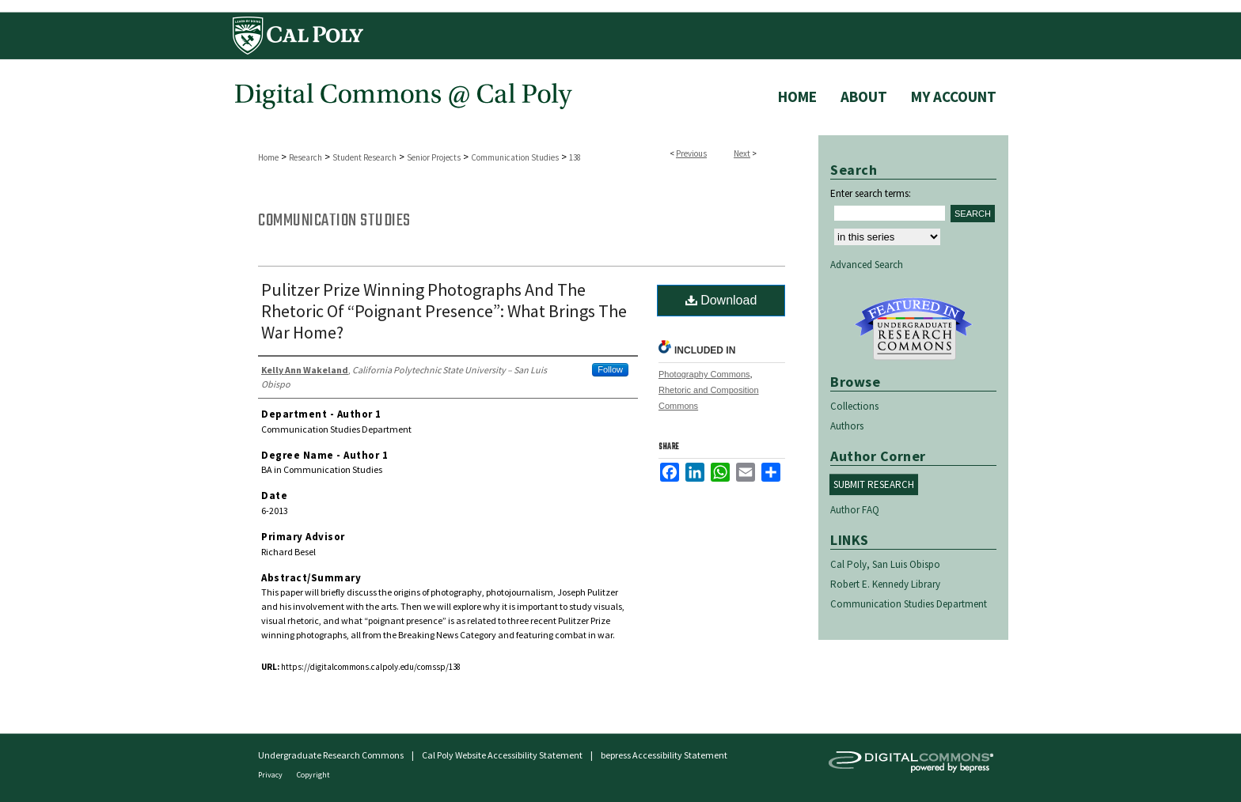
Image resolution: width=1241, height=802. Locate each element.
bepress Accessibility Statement (664, 755)
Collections (854, 406)
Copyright (313, 775)
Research (305, 157)
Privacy (271, 775)
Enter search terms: (870, 193)
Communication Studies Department (908, 604)
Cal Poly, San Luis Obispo (885, 564)
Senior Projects (434, 157)
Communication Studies (515, 157)
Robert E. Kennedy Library (885, 584)
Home (268, 157)
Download (721, 300)
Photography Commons (704, 374)
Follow (610, 369)
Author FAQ (854, 509)
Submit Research (873, 484)
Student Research (364, 157)
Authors (846, 426)
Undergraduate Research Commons (913, 329)
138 (575, 157)
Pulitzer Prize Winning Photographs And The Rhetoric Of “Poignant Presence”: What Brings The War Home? (444, 310)
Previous (691, 153)
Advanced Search (866, 264)
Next (742, 153)
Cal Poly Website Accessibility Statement (502, 755)
